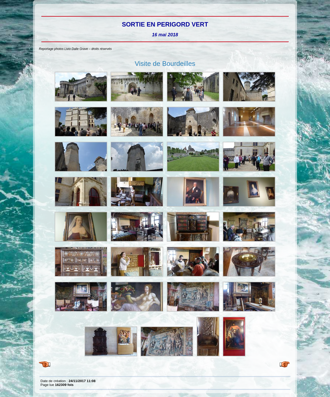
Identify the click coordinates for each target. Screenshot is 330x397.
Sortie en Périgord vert (41, 7)
